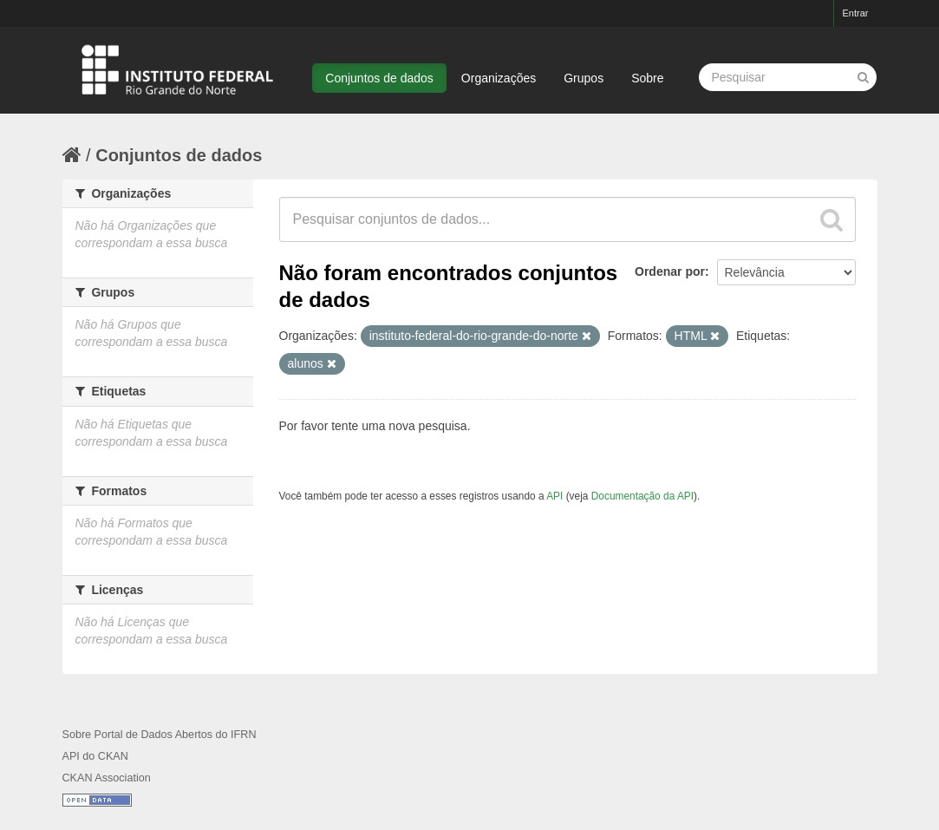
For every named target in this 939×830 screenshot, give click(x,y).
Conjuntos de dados (379, 78)
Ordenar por (670, 271)
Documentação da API (642, 496)
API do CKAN (95, 756)
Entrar (856, 13)
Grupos (583, 78)
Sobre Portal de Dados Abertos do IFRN (159, 735)
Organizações (498, 78)
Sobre (647, 78)
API (554, 496)
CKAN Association (106, 778)
